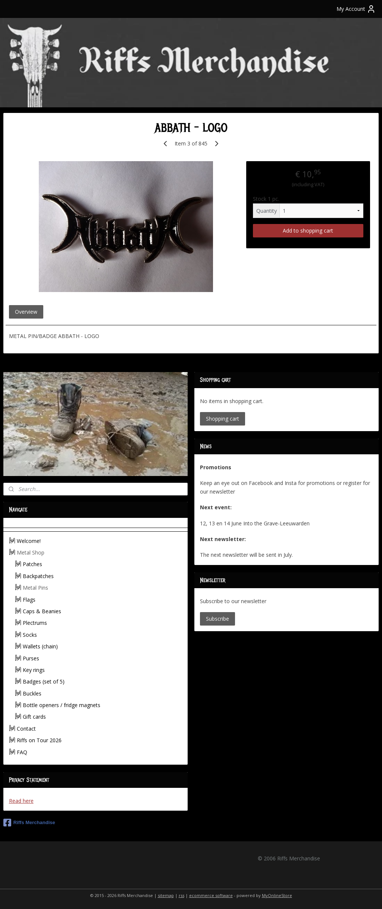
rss (181, 895)
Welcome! (29, 540)
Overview (26, 311)
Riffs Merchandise (29, 822)
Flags (29, 599)
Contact (26, 728)
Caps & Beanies (42, 611)
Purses (31, 658)
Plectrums (35, 622)
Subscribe (217, 618)
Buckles (32, 693)
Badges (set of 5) (44, 681)
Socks (30, 634)
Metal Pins (35, 587)
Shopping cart (222, 418)
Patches (32, 564)
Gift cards (34, 716)
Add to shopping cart (308, 230)
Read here (21, 800)
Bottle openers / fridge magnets (61, 705)
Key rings (34, 669)
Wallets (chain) (40, 646)
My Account (356, 8)
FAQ (22, 752)
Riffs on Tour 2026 (39, 740)
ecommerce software (211, 895)
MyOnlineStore (277, 895)
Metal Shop (30, 552)
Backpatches (38, 576)
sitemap (166, 895)
